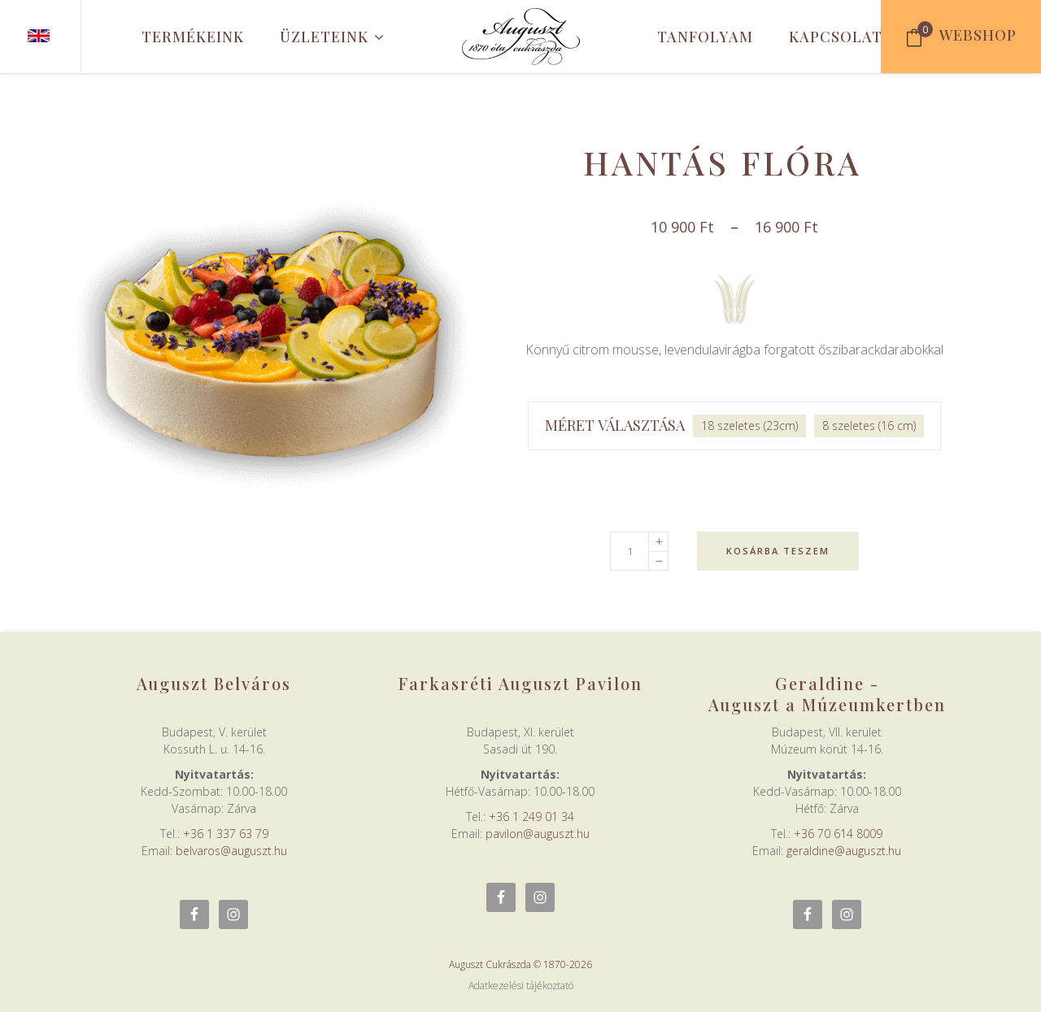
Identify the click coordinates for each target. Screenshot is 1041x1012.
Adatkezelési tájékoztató (520, 985)
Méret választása (615, 425)
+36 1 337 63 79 (225, 833)
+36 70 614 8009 (838, 833)
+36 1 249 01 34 (531, 816)
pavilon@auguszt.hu (538, 833)
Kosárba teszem (778, 551)
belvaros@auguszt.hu (231, 850)
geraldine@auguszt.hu (843, 850)
